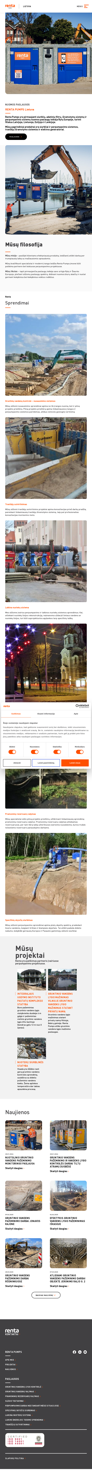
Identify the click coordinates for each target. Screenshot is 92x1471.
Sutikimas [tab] (16, 714)
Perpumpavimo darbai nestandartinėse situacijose (32, 1407)
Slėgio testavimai (14, 1403)
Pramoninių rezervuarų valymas (22, 1398)
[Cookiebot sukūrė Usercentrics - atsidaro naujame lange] (77, 706)
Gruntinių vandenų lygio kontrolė (23, 1389)
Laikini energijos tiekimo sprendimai (24, 1422)
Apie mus (9, 1362)
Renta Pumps (13, 1353)
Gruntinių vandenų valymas (19, 1393)
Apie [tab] (76, 714)
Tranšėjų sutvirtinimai (17, 1426)
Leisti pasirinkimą (46, 763)
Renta (8, 297)
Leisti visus (75, 763)
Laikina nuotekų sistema (18, 1417)
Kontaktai (11, 1336)
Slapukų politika (14, 1460)
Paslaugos (14, 138)
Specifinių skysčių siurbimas (20, 1412)
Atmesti (17, 763)
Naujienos (10, 1371)
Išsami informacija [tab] (46, 714)
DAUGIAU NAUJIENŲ (44, 1297)
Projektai (10, 1366)
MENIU (78, 6)
